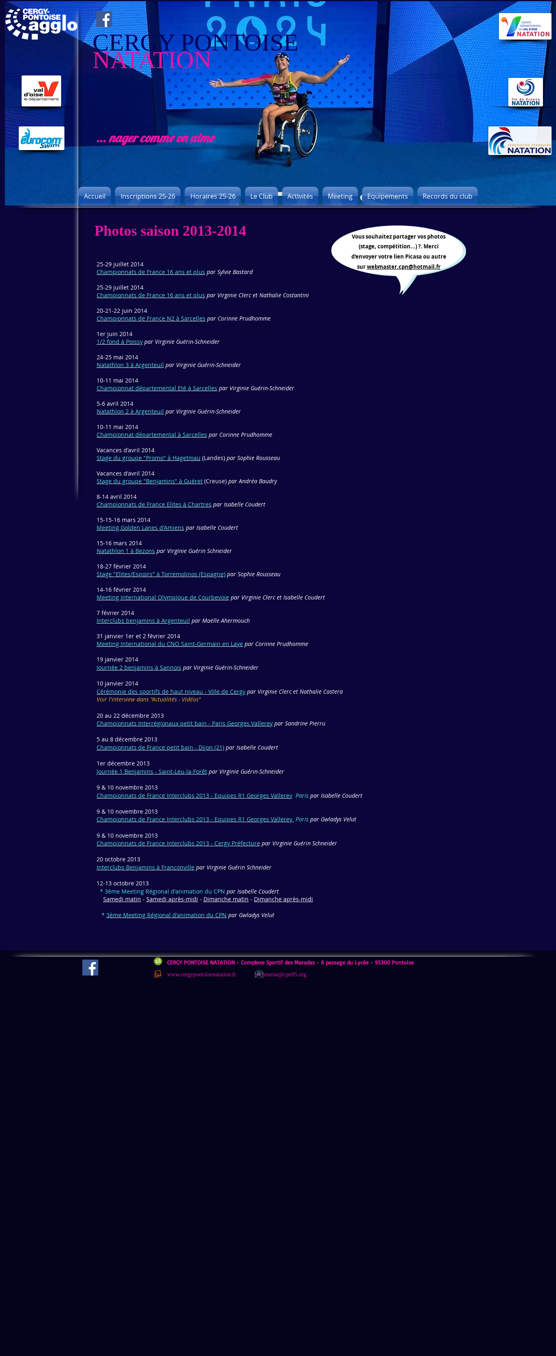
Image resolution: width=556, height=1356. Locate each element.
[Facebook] (104, 19)
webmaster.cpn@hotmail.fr (404, 266)
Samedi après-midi (172, 899)
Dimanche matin (226, 899)
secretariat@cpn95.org (281, 974)
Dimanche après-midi (283, 899)
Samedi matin (122, 899)
